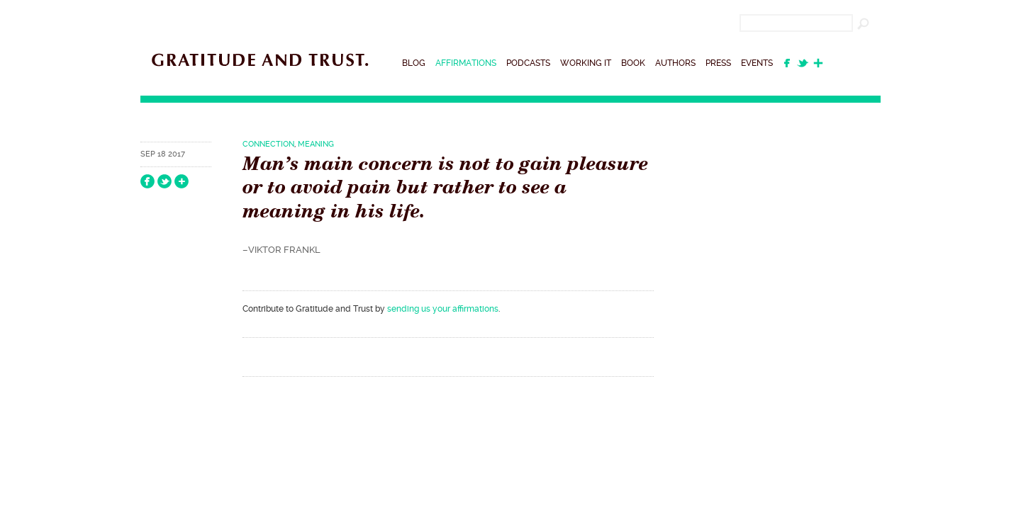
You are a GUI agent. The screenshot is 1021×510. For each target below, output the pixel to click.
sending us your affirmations (442, 309)
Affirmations (465, 63)
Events (757, 63)
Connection (268, 144)
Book (633, 63)
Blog (413, 63)
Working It (585, 63)
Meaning (316, 144)
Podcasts (528, 63)
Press (718, 63)
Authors (675, 63)
